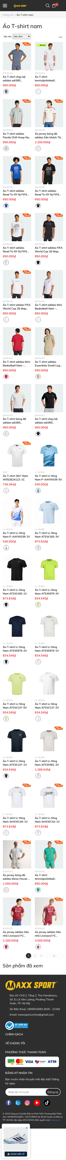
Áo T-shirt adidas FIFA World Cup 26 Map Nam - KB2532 (48, 251)
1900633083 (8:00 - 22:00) (43, 1009)
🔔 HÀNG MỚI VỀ (15, 1154)
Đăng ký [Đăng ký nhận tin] (53, 1092)
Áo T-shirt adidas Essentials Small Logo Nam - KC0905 (48, 365)
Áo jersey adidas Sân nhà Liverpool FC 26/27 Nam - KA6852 (16, 935)
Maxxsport (55, 1120)
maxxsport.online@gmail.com (36, 1014)
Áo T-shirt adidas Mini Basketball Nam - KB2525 (16, 365)
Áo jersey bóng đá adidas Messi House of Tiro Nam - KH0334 (16, 878)
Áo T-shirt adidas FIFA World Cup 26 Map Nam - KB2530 (16, 308)
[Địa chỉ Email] (33, 1092)
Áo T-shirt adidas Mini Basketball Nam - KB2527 (48, 308)
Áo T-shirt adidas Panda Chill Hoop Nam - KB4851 (17, 137)
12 (53, 955)
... (47, 955)
